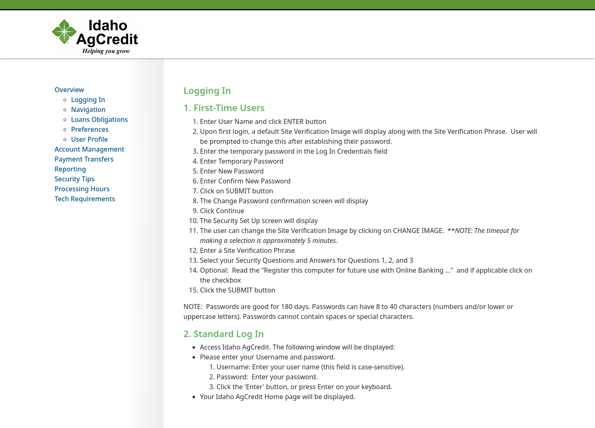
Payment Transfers (84, 159)
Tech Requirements (85, 198)
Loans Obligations (99, 119)
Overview (69, 89)
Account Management (89, 149)
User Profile (89, 139)
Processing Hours (82, 188)
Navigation (88, 109)
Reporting (70, 169)
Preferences (90, 129)
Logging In (88, 99)
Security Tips (75, 178)
